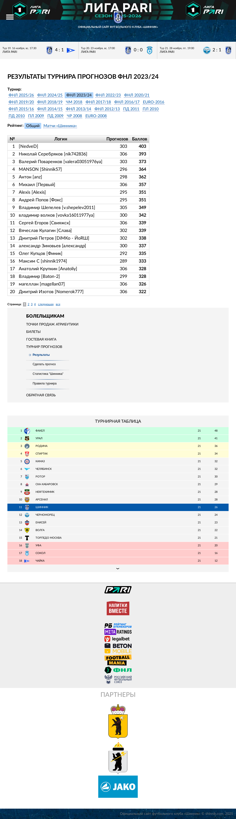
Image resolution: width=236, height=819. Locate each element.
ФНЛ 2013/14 (78, 109)
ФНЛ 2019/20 (21, 102)
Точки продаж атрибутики (52, 324)
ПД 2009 (55, 116)
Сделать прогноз (44, 364)
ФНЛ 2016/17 (126, 102)
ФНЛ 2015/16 (21, 109)
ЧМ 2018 (74, 102)
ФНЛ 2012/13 (107, 109)
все (58, 304)
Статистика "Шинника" (48, 374)
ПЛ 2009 (36, 116)
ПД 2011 (131, 109)
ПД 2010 (17, 116)
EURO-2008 (96, 116)
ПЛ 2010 (150, 109)
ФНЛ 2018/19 (49, 102)
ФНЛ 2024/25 (49, 95)
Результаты (41, 355)
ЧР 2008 (74, 116)
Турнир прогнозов (44, 347)
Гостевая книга (41, 339)
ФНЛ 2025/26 (21, 95)
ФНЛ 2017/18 (98, 102)
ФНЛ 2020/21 (136, 95)
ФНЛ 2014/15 (49, 109)
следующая (46, 304)
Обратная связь (41, 395)
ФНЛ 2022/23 (108, 95)
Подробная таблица (118, 568)
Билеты (33, 332)
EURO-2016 (153, 102)
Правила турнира (45, 383)
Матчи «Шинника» (60, 126)
